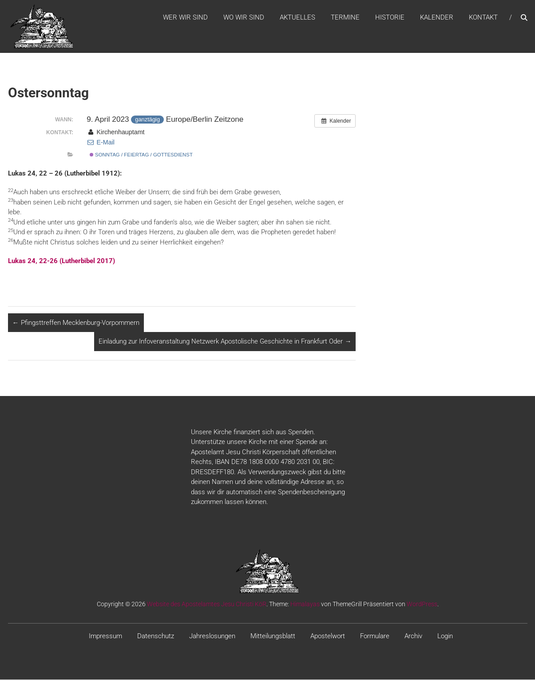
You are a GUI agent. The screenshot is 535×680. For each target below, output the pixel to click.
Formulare (374, 636)
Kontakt (483, 17)
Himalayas (305, 604)
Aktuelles (297, 17)
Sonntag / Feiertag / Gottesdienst (141, 155)
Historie (389, 17)
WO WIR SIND (243, 17)
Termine (345, 17)
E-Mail (101, 142)
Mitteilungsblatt (272, 636)
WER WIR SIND (185, 17)
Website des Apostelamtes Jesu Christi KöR (206, 604)
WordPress (422, 604)
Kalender (436, 17)
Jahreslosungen (212, 636)
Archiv (413, 636)
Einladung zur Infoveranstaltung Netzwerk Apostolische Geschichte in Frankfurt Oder (225, 342)
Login (445, 636)
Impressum (105, 636)
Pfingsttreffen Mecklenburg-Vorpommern (75, 323)
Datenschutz (155, 636)
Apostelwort (327, 636)
